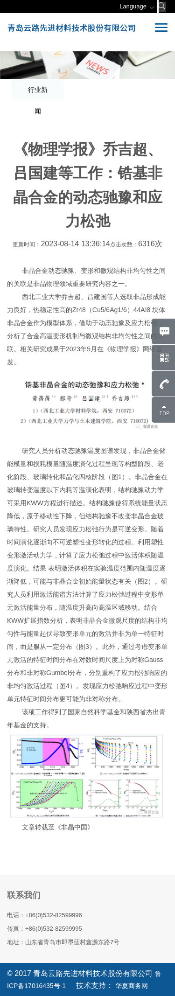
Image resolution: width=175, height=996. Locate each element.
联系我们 (24, 895)
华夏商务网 (130, 985)
